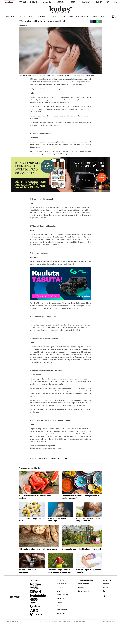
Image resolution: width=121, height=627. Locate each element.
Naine (71, 16)
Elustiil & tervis (82, 16)
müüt (65, 458)
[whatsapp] (97, 21)
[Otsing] (110, 16)
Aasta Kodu (95, 16)
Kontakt (106, 587)
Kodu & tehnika (10, 16)
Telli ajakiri (99, 6)
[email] (100, 21)
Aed (30, 16)
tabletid (59, 458)
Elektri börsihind (83, 591)
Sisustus (23, 16)
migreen (53, 458)
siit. (54, 446)
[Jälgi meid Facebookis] (115, 16)
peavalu (46, 458)
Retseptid (54, 16)
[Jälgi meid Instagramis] (113, 16)
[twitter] (94, 21)
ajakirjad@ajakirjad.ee (60, 621)
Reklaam (106, 583)
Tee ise (63, 16)
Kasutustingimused (84, 583)
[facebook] (91, 21)
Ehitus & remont (41, 16)
